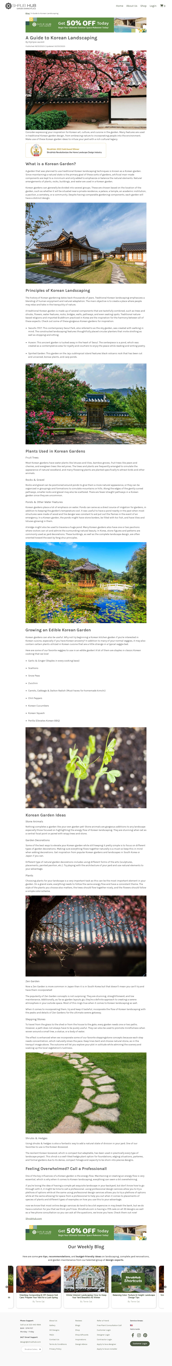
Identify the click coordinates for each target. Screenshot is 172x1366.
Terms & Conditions (58, 1344)
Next (165, 1287)
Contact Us (54, 1340)
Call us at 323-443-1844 (30, 1325)
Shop (143, 5)
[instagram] (139, 1337)
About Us (131, 5)
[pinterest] (145, 1337)
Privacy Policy (55, 1349)
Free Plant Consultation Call (109, 1325)
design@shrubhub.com (30, 1342)
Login (153, 5)
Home (119, 5)
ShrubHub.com (34, 1218)
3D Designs (54, 1330)
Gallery (52, 1325)
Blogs (77, 1325)
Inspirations (80, 1340)
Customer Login (104, 1330)
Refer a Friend (103, 1321)
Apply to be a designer (106, 1344)
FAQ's (51, 1335)
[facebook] (133, 1337)
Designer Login (103, 1335)
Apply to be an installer (107, 1349)
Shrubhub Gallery (33, 1349)
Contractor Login (104, 1340)
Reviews (78, 1321)
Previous (6, 1287)
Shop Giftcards (81, 1335)
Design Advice (81, 1344)
